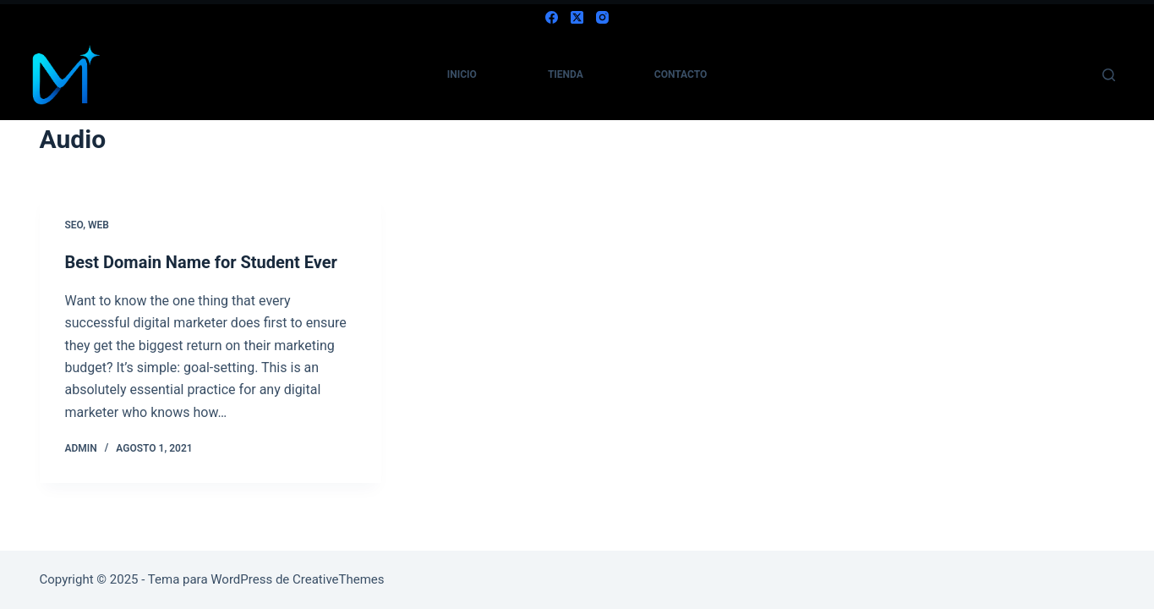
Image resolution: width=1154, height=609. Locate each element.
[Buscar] (1108, 75)
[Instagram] (602, 17)
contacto (680, 74)
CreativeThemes (339, 579)
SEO (74, 225)
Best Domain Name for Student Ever (201, 262)
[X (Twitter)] (577, 17)
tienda (565, 74)
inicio (462, 74)
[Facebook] (551, 17)
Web (98, 225)
